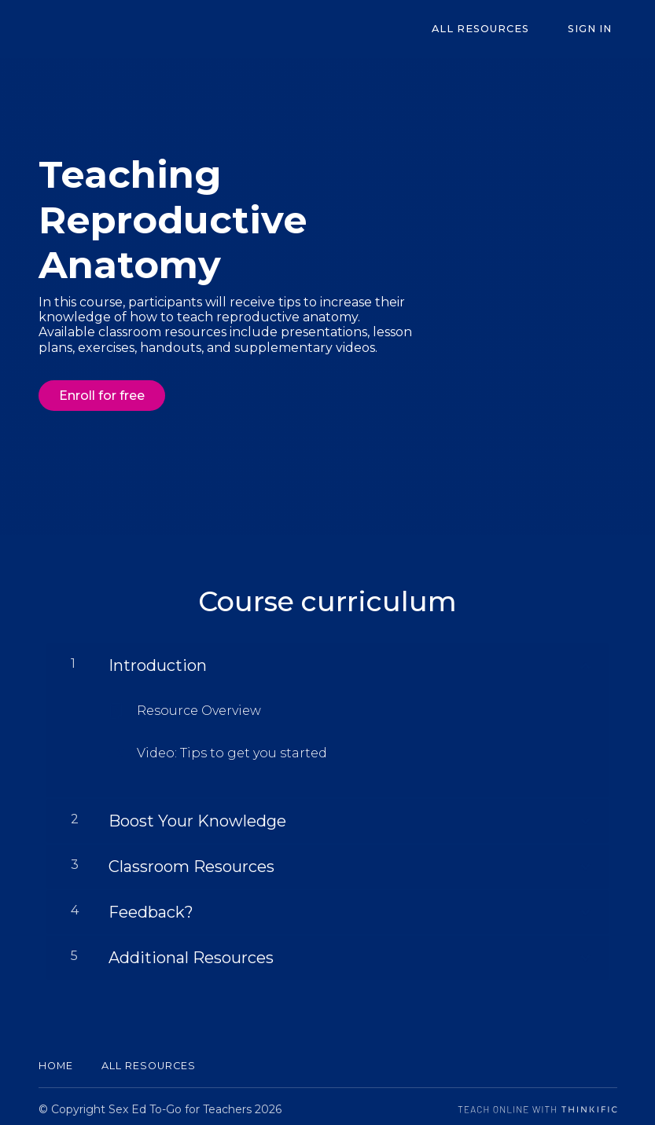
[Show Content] (584, 657)
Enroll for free (102, 395)
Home (56, 1060)
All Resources (496, 29)
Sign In (595, 29)
